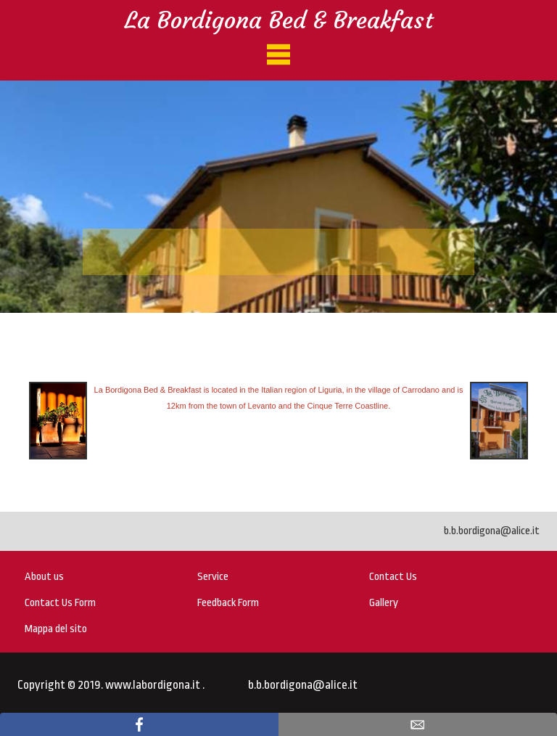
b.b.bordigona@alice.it (492, 531)
